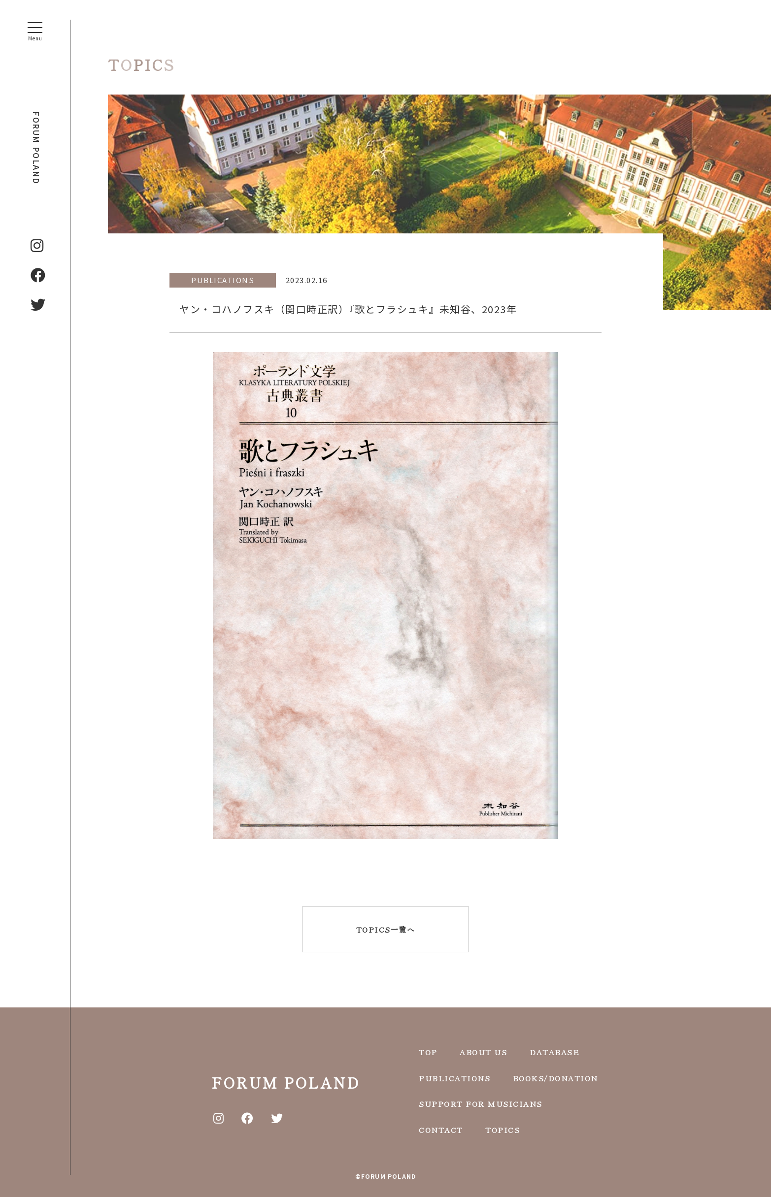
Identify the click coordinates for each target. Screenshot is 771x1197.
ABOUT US (483, 1051)
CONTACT (441, 1129)
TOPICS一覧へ (385, 929)
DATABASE (554, 1051)
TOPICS (502, 1129)
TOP (428, 1051)
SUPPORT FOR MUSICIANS (480, 1103)
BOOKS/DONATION (555, 1077)
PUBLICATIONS (454, 1077)
